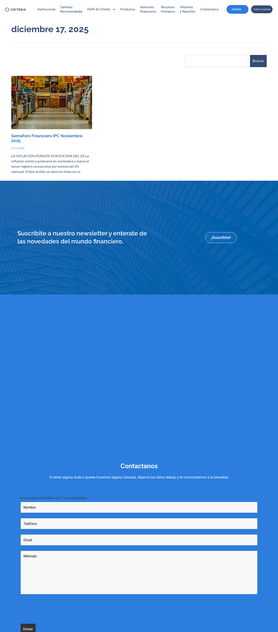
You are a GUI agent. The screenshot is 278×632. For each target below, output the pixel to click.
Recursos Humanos (168, 9)
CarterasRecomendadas (71, 9)
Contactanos (209, 9)
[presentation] (54, 609)
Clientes (237, 9)
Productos (127, 9)
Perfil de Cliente (101, 9)
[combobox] (216, 61)
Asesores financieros (148, 9)
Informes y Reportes (187, 9)
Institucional (46, 9)
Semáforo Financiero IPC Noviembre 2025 (46, 138)
